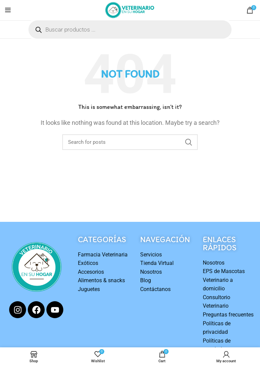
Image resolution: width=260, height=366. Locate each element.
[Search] (130, 142)
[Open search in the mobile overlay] (130, 29)
